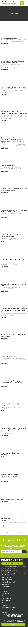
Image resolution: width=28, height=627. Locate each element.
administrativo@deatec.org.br (14, 614)
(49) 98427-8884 (14, 616)
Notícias (4, 605)
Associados (5, 584)
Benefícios (5, 593)
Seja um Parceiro (7, 600)
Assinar (24, 551)
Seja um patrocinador (8, 607)
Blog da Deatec (6, 598)
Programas (5, 586)
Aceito (13, 624)
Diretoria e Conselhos (8, 610)
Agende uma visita (7, 579)
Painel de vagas (6, 577)
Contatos (5, 603)
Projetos (4, 591)
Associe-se (5, 589)
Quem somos (6, 596)
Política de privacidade (8, 582)
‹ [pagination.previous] (7, 532)
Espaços (4, 612)
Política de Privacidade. (16, 621)
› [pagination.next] (20, 532)
